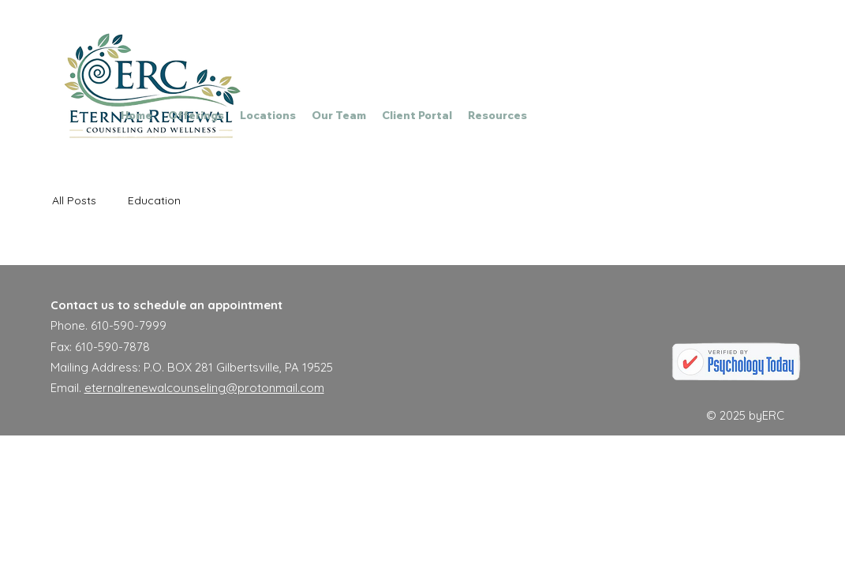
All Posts (74, 200)
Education (154, 200)
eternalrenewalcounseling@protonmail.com (204, 387)
